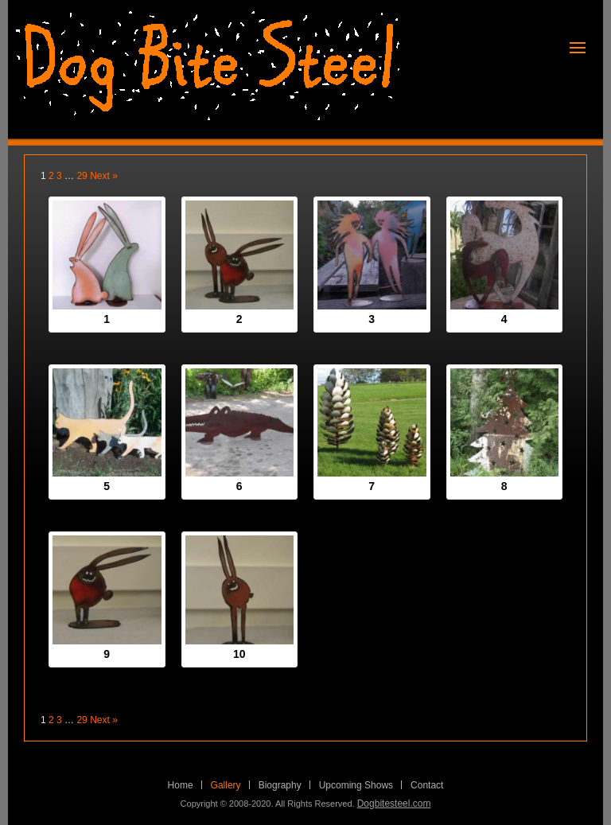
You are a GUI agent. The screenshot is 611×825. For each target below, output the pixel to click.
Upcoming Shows (356, 785)
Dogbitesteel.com (394, 803)
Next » (104, 176)
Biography (280, 785)
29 (81, 176)
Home (180, 785)
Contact (427, 785)
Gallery (226, 785)
